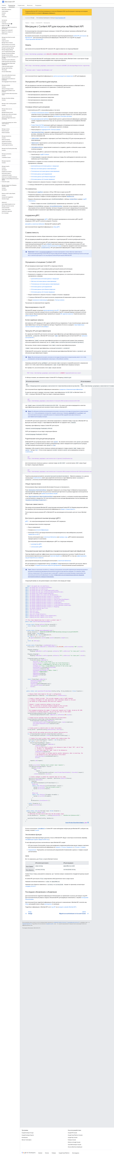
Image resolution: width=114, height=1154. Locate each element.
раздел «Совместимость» (68, 509)
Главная (4, 5)
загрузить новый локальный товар (51, 246)
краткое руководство (59, 76)
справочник (69, 76)
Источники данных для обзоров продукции (43, 176)
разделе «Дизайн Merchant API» (68, 907)
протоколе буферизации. (42, 530)
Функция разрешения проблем (39, 119)
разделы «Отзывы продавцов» (64, 847)
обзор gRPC (56, 227)
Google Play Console (72, 1137)
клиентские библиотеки (50, 537)
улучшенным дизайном (45, 251)
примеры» (46, 326)
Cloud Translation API (60, 17)
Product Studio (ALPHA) (37, 125)
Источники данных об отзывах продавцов (43, 179)
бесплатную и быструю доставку (63, 116)
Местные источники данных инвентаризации (43, 168)
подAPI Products (44, 154)
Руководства (47, 22)
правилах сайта (50, 923)
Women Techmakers (26, 1139)
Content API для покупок (80, 36)
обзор (27, 904)
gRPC (46, 219)
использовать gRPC (36, 546)
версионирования (48, 310)
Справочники (21, 5)
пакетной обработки (55, 556)
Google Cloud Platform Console (75, 1135)
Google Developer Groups (28, 1132)
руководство (48, 904)
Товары (32, 22)
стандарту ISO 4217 (30, 886)
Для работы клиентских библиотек (35, 224)
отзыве (37, 830)
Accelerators (25, 1137)
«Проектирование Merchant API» (34, 39)
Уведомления (32, 850)
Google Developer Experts (28, 1135)
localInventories (37, 478)
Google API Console (72, 1132)
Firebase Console (72, 1139)
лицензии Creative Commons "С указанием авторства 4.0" (67, 922)
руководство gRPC (36, 544)
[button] (9, 22)
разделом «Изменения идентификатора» (71, 389)
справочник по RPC (33, 534)
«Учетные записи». (59, 300)
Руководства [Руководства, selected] (11, 5)
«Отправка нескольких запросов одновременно (48, 565)
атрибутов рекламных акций (49, 493)
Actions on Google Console (74, 1142)
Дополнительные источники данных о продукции (45, 166)
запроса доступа (44, 127)
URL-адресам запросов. (66, 314)
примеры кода (63, 537)
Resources (30, 5)
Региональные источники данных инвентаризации (45, 171)
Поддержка (38, 5)
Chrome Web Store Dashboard (75, 1147)
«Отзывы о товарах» (80, 847)
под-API (57, 310)
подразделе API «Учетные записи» (51, 129)
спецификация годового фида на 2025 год (37, 839)
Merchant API (10, 2)
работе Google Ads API (31, 315)
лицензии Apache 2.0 (27, 923)
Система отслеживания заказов (40, 112)
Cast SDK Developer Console (74, 1144)
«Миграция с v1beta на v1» (48, 13)
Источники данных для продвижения (41, 174)
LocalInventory (29, 452)
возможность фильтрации (40, 300)
